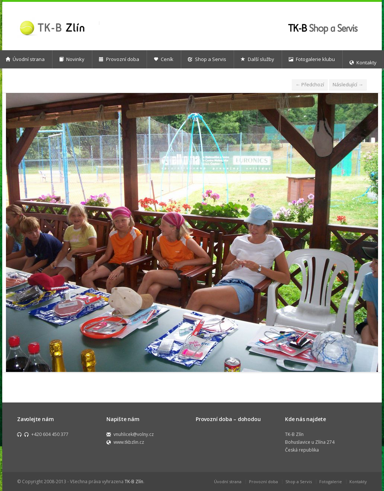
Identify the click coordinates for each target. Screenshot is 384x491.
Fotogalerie (330, 481)
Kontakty (358, 481)
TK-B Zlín (134, 481)
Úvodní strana (227, 481)
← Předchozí (309, 84)
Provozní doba (119, 59)
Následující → (348, 84)
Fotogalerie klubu (312, 59)
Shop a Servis (207, 59)
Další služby (257, 59)
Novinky (71, 59)
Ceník (163, 59)
